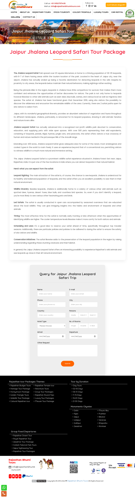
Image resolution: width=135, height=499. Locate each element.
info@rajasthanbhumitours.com (65, 6)
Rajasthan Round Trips (44, 395)
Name (39, 289)
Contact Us (29, 17)
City (71, 300)
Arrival (39, 332)
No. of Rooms (74, 321)
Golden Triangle (82, 12)
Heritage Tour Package (20, 389)
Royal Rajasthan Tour (22, 439)
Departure (73, 332)
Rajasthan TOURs (41, 12)
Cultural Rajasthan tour (20, 401)
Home (14, 12)
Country (40, 311)
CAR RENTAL (117, 12)
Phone (40, 300)
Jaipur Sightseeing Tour (23, 448)
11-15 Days (77, 395)
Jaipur (76, 417)
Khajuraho (103, 423)
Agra (76, 414)
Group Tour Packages (44, 392)
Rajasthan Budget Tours (20, 385)
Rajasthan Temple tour (44, 385)
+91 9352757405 (58, 3)
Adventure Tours (42, 389)
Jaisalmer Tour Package (23, 442)
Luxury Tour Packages (44, 398)
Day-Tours (77, 385)
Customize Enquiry (116, 5)
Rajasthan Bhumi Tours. (77, 481)
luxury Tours (101, 12)
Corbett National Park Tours (24, 445)
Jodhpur (77, 423)
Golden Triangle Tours (19, 395)
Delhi (76, 410)
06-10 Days (78, 392)
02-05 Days (78, 389)
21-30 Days (77, 401)
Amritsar (102, 426)
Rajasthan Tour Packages (24, 451)
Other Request (43, 342)
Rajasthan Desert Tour (22, 435)
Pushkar (102, 414)
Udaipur (77, 420)
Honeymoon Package (19, 392)
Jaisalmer (78, 426)
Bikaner (102, 417)
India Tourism (62, 12)
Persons (72, 311)
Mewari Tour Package (44, 401)
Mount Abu (104, 410)
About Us (25, 12)
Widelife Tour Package (20, 398)
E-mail (72, 289)
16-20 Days (77, 398)
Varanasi (102, 420)
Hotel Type (41, 321)
